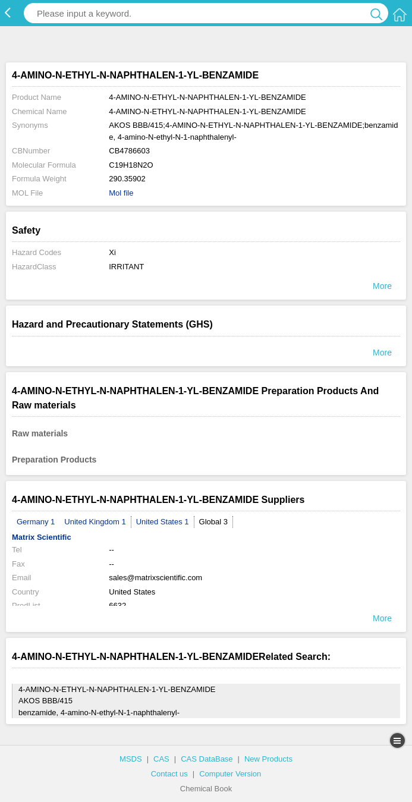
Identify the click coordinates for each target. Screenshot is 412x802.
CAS (161, 758)
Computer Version (230, 773)
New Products (268, 758)
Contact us (169, 773)
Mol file (121, 192)
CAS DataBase (206, 758)
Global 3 (213, 521)
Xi (112, 252)
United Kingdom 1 (94, 521)
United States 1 (162, 521)
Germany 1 (36, 521)
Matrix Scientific (41, 537)
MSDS (130, 758)
